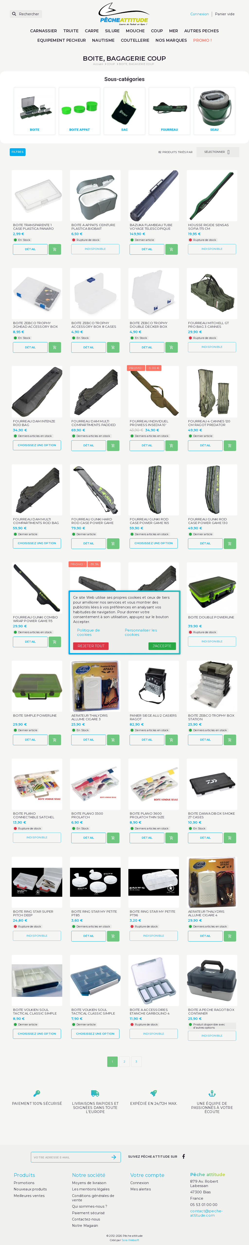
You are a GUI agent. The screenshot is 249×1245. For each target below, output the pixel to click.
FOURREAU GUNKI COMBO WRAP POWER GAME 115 (35, 619)
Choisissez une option (37, 445)
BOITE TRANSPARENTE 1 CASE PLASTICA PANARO (33, 226)
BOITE (34, 129)
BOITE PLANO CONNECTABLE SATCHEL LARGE (33, 817)
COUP (157, 31)
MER (173, 31)
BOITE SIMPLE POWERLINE (35, 715)
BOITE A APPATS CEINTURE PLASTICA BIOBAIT (93, 226)
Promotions (24, 1183)
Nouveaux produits (30, 1189)
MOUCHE (135, 31)
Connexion (139, 1183)
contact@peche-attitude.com (206, 1213)
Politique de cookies (88, 632)
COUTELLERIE (135, 40)
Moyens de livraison (89, 1183)
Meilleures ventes (29, 1196)
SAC (124, 129)
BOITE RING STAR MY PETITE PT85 (94, 913)
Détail (30, 249)
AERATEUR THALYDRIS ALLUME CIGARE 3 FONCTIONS (89, 719)
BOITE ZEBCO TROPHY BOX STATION (211, 717)
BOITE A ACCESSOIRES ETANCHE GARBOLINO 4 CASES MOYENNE (149, 1013)
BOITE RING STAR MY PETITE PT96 (152, 913)
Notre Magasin (85, 1226)
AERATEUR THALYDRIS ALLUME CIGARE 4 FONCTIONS (206, 915)
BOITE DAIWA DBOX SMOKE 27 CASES (211, 815)
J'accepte (162, 646)
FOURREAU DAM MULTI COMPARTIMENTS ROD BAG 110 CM (36, 522)
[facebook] (183, 1157)
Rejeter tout (91, 646)
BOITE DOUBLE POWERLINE (211, 617)
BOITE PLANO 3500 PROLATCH (87, 815)
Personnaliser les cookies (141, 632)
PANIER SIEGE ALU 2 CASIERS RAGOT (153, 717)
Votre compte (147, 1175)
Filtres (18, 152)
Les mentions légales (90, 1189)
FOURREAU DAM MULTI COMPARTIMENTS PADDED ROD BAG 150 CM (93, 424)
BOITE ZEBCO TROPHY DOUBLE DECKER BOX (149, 324)
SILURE (112, 31)
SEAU (214, 129)
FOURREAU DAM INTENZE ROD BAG (34, 423)
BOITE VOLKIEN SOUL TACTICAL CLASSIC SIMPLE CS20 (93, 1013)
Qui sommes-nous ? (89, 1206)
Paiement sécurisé (88, 1213)
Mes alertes (140, 1189)
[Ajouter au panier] (55, 249)
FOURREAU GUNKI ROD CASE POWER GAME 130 (208, 521)
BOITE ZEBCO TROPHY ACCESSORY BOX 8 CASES (93, 324)
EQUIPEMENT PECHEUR (61, 40)
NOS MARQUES (171, 40)
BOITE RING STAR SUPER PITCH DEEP (33, 913)
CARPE (92, 31)
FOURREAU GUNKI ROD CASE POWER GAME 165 (149, 521)
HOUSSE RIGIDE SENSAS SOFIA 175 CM (208, 226)
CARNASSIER (43, 31)
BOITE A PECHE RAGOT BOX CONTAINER (211, 1011)
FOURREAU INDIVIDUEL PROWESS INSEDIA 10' (149, 423)
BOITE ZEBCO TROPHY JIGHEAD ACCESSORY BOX (35, 324)
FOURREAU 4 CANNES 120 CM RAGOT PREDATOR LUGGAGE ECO (209, 424)
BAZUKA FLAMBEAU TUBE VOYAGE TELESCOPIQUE (151, 226)
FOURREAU (169, 129)
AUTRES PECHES (201, 31)
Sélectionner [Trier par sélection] (217, 152)
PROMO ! (202, 40)
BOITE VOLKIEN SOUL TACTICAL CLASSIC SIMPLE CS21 (35, 1013)
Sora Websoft (130, 1240)
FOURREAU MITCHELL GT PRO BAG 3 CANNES (208, 324)
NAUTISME (103, 40)
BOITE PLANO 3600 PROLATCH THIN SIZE (147, 815)
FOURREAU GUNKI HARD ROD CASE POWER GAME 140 (92, 522)
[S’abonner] (114, 1157)
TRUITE (71, 31)
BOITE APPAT (79, 129)
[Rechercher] (26, 14)
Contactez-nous (86, 1219)
